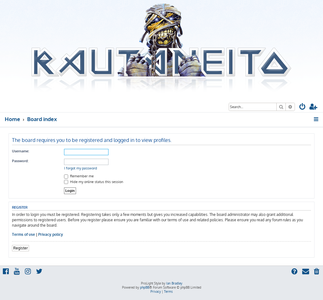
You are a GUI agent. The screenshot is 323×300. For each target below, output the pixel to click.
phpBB (144, 287)
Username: (20, 151)
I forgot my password (80, 168)
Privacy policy (50, 234)
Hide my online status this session (93, 182)
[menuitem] (302, 107)
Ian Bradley (174, 283)
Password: (20, 161)
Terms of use (23, 234)
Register (20, 248)
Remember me (79, 176)
